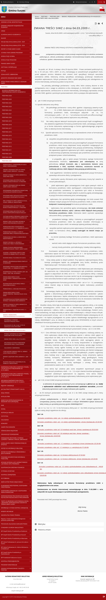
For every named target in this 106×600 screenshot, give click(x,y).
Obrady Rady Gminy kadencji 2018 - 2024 (16, 45)
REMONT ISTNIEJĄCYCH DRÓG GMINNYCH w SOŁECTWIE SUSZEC (17, 175)
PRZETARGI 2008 (17, 157)
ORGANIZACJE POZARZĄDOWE (16, 434)
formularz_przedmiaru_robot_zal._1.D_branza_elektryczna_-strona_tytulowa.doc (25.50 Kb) (67, 459)
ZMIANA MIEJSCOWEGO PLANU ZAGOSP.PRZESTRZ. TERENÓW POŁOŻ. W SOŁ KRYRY (17, 294)
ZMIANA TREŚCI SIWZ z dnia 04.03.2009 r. (15, 330)
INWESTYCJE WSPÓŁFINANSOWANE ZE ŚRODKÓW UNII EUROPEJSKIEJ (16, 400)
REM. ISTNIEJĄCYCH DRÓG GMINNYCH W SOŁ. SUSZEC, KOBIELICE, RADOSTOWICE (17, 201)
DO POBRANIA (16, 478)
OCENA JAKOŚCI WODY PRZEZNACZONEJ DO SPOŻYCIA (13, 444)
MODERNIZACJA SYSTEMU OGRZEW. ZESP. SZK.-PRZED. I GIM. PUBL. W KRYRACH (17, 272)
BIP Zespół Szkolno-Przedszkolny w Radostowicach (16, 553)
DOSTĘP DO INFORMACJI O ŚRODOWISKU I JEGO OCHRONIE (16, 452)
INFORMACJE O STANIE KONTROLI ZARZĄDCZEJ (16, 508)
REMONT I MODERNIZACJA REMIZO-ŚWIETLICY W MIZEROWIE (17, 262)
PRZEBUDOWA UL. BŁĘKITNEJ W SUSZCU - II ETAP (17, 310)
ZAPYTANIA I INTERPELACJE (16, 67)
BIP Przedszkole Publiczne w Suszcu (16, 557)
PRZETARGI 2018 (17, 124)
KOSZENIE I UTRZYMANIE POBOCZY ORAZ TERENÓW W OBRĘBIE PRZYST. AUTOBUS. (17, 253)
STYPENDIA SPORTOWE (7, 471)
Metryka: (40, 524)
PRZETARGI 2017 (17, 128)
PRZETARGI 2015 (17, 135)
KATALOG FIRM (16, 396)
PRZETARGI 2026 (17, 95)
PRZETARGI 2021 (17, 113)
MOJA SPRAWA (16, 393)
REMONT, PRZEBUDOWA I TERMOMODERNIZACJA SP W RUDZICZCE (17, 315)
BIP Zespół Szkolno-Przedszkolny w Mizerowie (16, 538)
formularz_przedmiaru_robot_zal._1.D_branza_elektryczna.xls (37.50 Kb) (61, 455)
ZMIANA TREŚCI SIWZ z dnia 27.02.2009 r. (15, 339)
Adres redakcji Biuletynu (52, 576)
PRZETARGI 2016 (17, 132)
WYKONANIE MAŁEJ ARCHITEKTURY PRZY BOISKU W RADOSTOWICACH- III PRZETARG (17, 180)
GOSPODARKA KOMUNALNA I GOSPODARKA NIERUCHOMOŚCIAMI (16, 491)
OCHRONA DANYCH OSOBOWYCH (11, 34)
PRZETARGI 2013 (17, 142)
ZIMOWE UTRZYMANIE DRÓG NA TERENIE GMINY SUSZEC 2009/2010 (17, 186)
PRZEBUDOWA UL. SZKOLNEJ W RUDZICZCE (17, 289)
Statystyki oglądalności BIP (87, 579)
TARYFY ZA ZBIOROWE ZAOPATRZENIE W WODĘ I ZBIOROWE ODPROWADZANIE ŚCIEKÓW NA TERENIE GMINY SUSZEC (16, 502)
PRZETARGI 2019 (17, 121)
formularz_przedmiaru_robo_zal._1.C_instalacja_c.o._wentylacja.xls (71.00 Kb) (63, 447)
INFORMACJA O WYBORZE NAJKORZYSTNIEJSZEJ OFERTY (12, 320)
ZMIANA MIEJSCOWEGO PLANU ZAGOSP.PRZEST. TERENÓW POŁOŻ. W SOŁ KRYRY (17, 278)
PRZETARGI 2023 (17, 106)
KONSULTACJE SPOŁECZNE (16, 60)
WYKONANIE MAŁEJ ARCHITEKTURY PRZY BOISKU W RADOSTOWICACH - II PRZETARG (17, 206)
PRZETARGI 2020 (17, 117)
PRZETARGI (16, 87)
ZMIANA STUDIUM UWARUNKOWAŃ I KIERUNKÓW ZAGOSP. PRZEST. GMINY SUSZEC (17, 248)
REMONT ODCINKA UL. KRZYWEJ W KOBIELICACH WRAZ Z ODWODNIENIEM (17, 242)
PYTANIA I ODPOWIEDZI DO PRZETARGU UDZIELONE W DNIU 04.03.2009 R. (14, 334)
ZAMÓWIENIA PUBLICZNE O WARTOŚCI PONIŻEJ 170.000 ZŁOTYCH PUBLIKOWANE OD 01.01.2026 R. (16, 368)
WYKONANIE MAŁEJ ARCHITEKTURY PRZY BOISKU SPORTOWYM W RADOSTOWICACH (17, 211)
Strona (37, 16)
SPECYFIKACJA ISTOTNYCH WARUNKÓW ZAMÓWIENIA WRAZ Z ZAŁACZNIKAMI (14, 343)
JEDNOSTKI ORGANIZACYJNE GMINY (16, 78)
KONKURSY (4, 423)
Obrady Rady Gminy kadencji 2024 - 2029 (16, 42)
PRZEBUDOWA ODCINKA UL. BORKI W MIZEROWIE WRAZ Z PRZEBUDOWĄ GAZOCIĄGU (17, 232)
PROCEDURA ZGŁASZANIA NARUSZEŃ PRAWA (14, 524)
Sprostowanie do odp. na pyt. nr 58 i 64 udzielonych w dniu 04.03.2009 (14, 325)
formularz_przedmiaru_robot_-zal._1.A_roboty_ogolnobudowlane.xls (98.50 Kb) (64, 418)
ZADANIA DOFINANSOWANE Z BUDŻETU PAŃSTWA (16, 569)
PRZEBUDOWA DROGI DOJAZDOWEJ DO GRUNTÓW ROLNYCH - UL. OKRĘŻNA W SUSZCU (17, 227)
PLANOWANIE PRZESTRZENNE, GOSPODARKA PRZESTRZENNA (16, 486)
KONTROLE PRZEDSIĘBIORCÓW (16, 561)
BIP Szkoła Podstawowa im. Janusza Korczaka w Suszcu (16, 542)
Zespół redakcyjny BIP (17, 591)
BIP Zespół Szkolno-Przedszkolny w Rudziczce (16, 531)
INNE (16, 405)
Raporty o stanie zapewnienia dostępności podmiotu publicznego (16, 519)
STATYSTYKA (4, 416)
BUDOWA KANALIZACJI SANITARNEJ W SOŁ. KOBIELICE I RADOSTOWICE (17, 362)
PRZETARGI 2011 (17, 150)
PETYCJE (16, 71)
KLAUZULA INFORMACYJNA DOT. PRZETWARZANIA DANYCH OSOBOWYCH (13, 91)
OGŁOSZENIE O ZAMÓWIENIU (12, 348)
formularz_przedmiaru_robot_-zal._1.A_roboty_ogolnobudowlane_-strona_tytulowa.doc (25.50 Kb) (69, 422)
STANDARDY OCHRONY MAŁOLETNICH (12, 527)
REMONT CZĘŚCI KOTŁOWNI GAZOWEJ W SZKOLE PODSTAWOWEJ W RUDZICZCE (17, 222)
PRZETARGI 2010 (17, 153)
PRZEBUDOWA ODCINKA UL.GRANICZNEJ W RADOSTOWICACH (17, 237)
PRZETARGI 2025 (17, 99)
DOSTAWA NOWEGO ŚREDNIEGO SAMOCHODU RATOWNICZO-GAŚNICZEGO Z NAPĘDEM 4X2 (17, 217)
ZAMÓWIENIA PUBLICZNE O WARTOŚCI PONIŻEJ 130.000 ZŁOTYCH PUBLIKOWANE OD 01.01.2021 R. (16, 375)
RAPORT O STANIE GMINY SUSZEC (16, 49)
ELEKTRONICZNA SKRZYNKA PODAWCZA (12, 467)
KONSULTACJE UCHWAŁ (16, 56)
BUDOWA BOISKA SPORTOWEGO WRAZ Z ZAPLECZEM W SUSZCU (17, 284)
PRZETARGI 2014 (17, 139)
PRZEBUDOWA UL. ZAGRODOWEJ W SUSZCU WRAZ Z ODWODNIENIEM (17, 165)
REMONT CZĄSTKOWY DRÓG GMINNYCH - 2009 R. (17, 357)
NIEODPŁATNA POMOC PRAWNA (10, 515)
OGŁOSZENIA (5, 420)
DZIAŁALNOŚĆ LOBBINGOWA (9, 74)
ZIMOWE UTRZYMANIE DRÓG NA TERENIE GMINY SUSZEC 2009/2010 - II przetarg (17, 170)
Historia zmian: (43, 529)
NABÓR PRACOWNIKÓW (16, 427)
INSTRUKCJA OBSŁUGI (7, 412)
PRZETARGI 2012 (17, 146)
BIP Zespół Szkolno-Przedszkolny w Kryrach (16, 535)
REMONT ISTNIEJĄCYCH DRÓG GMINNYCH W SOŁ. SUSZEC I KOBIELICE (17, 305)
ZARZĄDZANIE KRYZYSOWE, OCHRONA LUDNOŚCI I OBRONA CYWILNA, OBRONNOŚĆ (16, 438)
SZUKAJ (3, 409)
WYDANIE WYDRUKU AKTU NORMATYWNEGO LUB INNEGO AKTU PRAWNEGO (14, 463)
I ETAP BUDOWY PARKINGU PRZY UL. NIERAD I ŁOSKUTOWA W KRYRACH (17, 352)
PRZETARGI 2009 (17, 161)
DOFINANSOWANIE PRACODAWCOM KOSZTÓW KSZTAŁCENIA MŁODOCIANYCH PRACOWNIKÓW (16, 496)
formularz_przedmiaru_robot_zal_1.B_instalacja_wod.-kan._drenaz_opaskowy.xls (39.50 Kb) (68, 429)
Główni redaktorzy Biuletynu (17, 576)
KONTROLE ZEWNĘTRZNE (8, 475)
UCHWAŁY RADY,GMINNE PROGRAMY (16, 52)
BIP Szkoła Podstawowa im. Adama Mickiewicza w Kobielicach (16, 547)
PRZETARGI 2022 (17, 110)
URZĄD (16, 31)
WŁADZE (16, 38)
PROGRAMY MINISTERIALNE (9, 565)
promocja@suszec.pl (19, 584)
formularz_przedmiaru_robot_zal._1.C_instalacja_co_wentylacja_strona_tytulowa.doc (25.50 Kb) (69, 443)
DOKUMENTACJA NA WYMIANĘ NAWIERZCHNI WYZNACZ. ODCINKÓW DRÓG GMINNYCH (17, 299)
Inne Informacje (87, 576)
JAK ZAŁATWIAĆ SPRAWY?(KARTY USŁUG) (16, 389)
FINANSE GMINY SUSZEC (16, 63)
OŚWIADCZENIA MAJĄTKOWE (16, 430)
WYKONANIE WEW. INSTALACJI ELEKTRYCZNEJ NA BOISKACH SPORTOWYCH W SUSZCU (17, 196)
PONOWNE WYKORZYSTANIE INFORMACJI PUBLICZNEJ (13, 458)
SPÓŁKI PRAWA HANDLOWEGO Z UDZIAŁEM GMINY (16, 82)
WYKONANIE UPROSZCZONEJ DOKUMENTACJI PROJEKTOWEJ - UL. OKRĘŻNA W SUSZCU (17, 267)
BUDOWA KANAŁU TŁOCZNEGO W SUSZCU (17, 257)
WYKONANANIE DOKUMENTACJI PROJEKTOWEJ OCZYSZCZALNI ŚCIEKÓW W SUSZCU (17, 191)
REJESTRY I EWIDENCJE (16, 385)
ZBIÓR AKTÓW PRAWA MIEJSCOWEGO (16, 482)
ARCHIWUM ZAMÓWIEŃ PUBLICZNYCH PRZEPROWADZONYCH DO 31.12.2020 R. (16, 381)
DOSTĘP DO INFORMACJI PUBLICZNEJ (11, 448)
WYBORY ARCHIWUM (16, 511)
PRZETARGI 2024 (17, 103)
